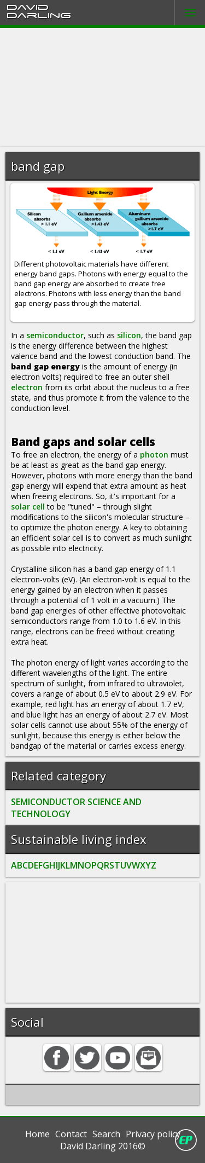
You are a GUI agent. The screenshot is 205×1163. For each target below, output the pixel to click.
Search (106, 1134)
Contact (71, 1134)
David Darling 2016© (102, 1146)
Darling (39, 14)
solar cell (28, 506)
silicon (129, 335)
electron (27, 387)
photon (154, 454)
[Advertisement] (102, 87)
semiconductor (55, 335)
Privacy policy (153, 1134)
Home (37, 1134)
